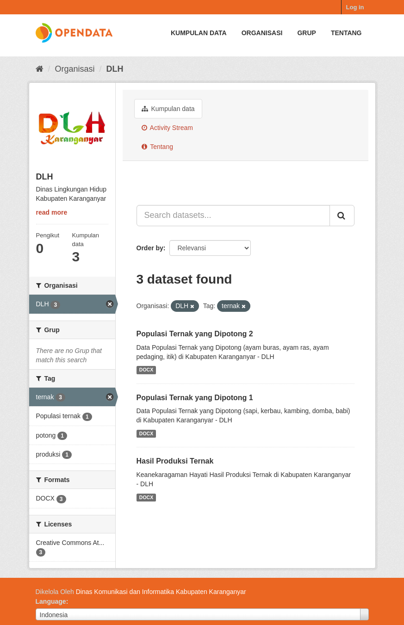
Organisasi (262, 33)
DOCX (146, 370)
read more (52, 212)
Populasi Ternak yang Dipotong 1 (195, 398)
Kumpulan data (199, 33)
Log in (355, 7)
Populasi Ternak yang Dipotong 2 (195, 334)
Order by (150, 248)
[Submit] (341, 215)
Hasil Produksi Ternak (175, 461)
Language (51, 601)
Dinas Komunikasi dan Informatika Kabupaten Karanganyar (161, 591)
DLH (115, 69)
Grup (306, 33)
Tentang (346, 33)
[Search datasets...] (233, 215)
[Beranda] (40, 69)
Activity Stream (167, 127)
